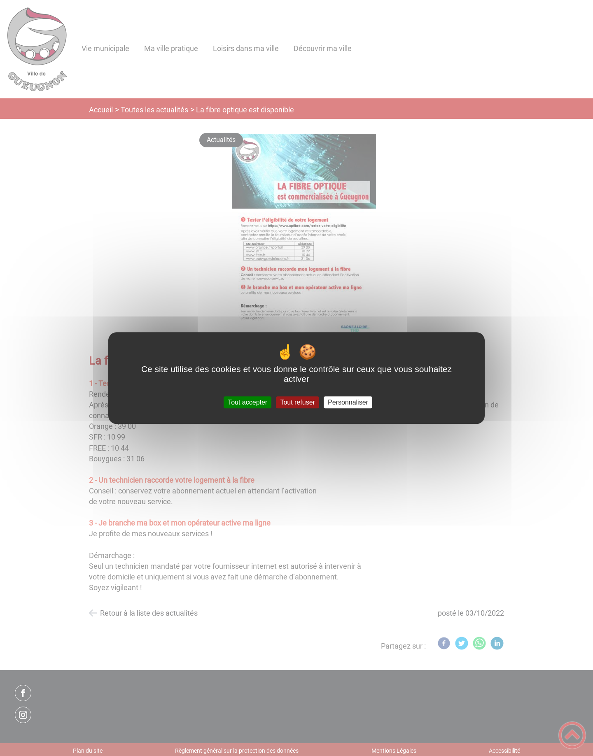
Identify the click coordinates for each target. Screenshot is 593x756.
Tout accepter (247, 402)
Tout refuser (297, 402)
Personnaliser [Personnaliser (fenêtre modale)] (348, 402)
